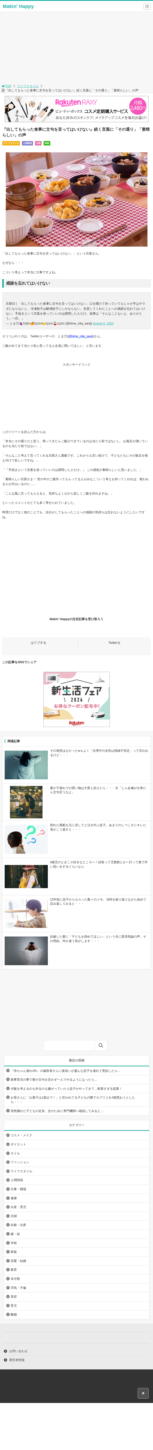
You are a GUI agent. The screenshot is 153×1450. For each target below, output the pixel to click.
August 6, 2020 (103, 323)
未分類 (15, 1278)
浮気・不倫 (18, 1288)
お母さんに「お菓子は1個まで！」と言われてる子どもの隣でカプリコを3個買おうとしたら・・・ (73, 1100)
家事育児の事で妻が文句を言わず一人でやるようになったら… (54, 1079)
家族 (47, 143)
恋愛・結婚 (18, 1261)
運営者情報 (17, 1360)
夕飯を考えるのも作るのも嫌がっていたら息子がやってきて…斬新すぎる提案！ (66, 1088)
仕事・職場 (18, 1189)
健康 (14, 1198)
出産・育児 (18, 1207)
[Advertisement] (76, 50)
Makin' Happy (18, 6)
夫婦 (38, 143)
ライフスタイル (28, 86)
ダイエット (18, 1144)
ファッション (20, 1162)
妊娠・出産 (18, 1225)
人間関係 (27, 143)
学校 (14, 1243)
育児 (14, 1305)
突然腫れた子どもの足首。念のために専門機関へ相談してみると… (57, 1111)
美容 (14, 1296)
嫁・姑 (15, 1234)
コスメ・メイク (21, 1135)
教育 (14, 1269)
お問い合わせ (18, 1351)
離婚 (14, 1314)
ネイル (15, 1153)
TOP (6, 86)
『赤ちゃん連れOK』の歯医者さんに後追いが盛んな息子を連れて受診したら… (65, 1070)
